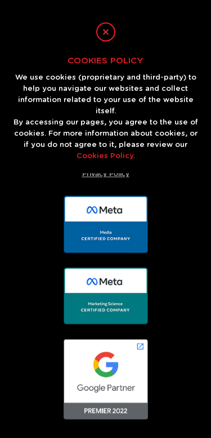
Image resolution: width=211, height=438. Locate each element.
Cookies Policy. (106, 156)
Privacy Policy (105, 173)
